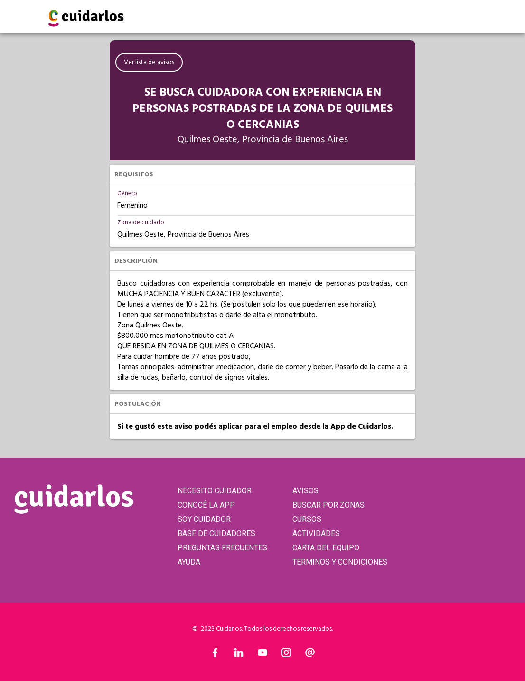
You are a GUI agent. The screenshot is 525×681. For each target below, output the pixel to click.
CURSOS (306, 519)
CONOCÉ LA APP (206, 504)
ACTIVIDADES (316, 533)
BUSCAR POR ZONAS (328, 504)
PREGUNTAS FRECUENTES (222, 547)
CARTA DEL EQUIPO (325, 547)
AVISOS (305, 490)
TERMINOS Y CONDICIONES (339, 561)
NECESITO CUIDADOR (215, 490)
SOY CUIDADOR (204, 519)
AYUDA (189, 561)
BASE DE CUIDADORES (216, 533)
